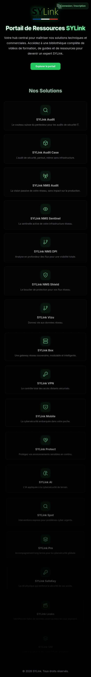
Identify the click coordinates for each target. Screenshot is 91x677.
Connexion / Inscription (73, 5)
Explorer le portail (45, 66)
